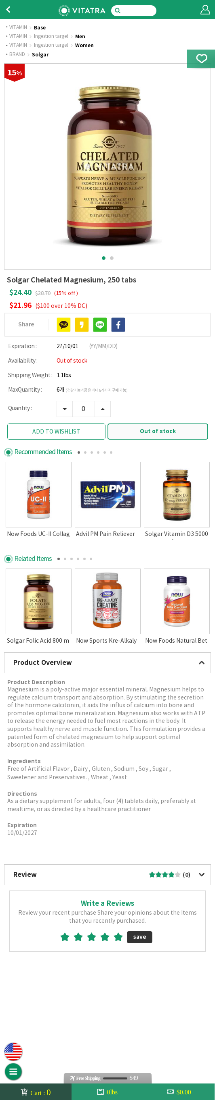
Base (40, 27)
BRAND (17, 54)
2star (81, 976)
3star (95, 976)
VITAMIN (18, 27)
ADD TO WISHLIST (56, 432)
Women (84, 45)
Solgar (40, 54)
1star (68, 976)
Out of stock (158, 431)
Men (80, 36)
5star (121, 976)
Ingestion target (51, 36)
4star (108, 976)
